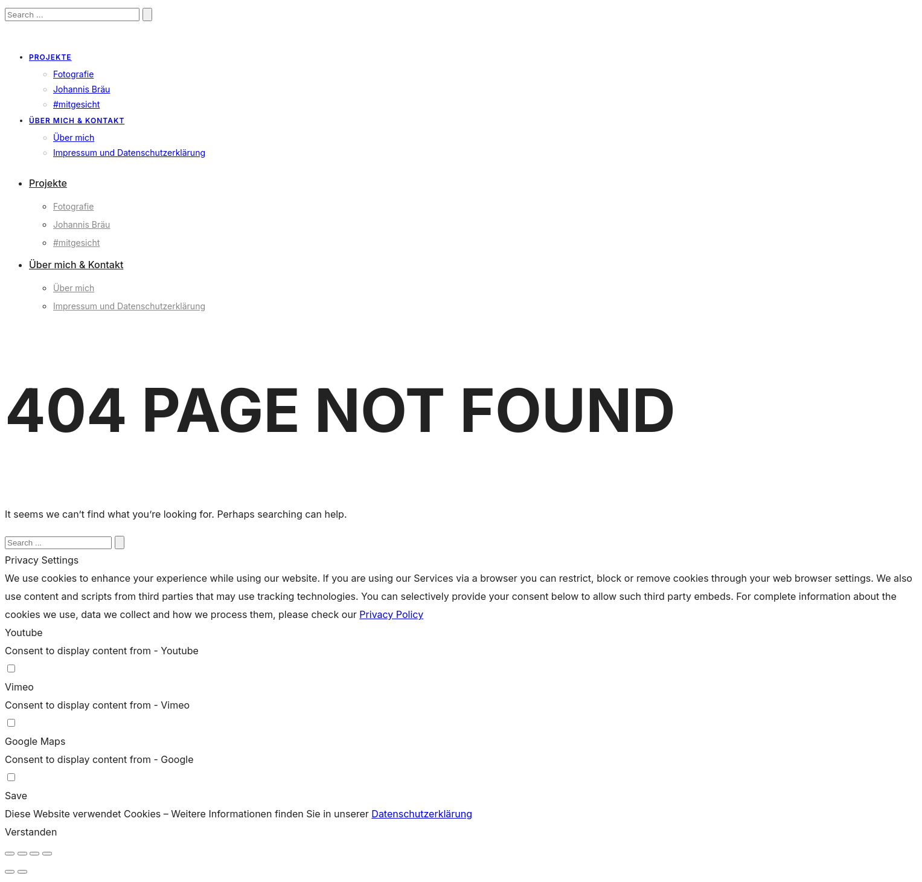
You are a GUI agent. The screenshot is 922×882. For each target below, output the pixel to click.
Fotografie (73, 74)
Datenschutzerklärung (421, 814)
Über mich (73, 137)
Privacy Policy (391, 614)
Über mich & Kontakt (76, 120)
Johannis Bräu (81, 89)
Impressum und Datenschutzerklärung (129, 152)
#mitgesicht (76, 104)
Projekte (50, 57)
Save (16, 796)
